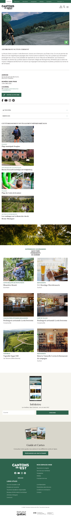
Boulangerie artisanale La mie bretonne (18, 320)
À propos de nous (42, 478)
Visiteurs (8, 1)
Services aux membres (43, 470)
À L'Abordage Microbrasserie (48, 285)
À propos (49, 1)
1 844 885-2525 (6, 83)
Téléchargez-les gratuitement (35, 453)
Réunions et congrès (43, 468)
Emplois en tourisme (13, 487)
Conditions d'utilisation (43, 489)
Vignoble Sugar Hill (10, 356)
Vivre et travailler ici (13, 484)
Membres (25, 1)
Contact (39, 492)
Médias (42, 1)
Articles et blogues (12, 495)
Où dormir (35, 255)
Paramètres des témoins (44, 487)
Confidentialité (41, 484)
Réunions (16, 1)
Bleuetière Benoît (10, 285)
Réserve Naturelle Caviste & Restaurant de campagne (52, 357)
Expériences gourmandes (35, 249)
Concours (9, 497)
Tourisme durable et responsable (16, 489)
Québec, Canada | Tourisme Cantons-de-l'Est (8, 7)
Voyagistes (33, 1)
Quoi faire (35, 251)
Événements (35, 253)
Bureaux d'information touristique (17, 492)
